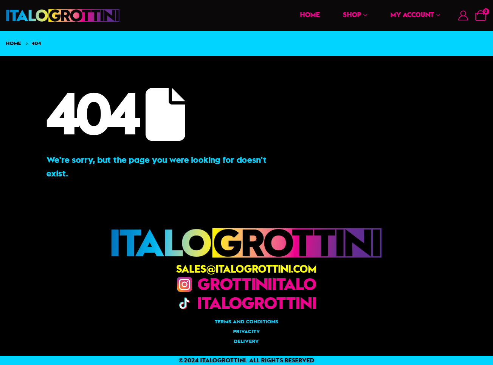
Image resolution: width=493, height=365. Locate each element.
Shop (352, 15)
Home (310, 15)
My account (412, 15)
